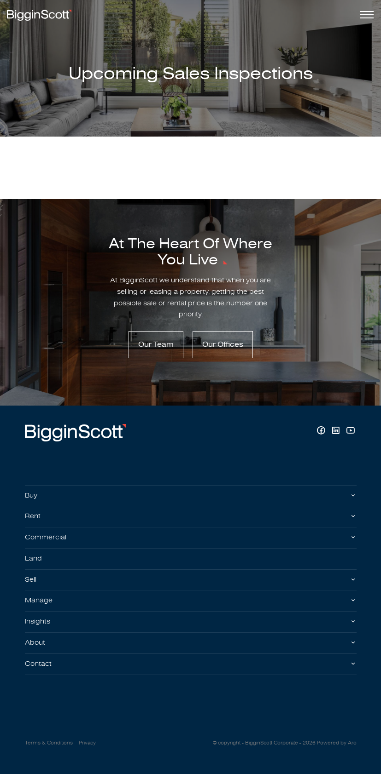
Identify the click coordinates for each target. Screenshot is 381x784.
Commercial (46, 542)
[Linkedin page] (336, 434)
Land (34, 564)
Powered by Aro (337, 753)
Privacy (87, 753)
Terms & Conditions (49, 753)
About (36, 651)
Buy (32, 499)
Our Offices (222, 347)
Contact (39, 673)
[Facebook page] (322, 434)
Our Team (156, 347)
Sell (31, 586)
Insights (39, 629)
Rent (33, 521)
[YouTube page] (350, 434)
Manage (39, 608)
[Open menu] (365, 15)
